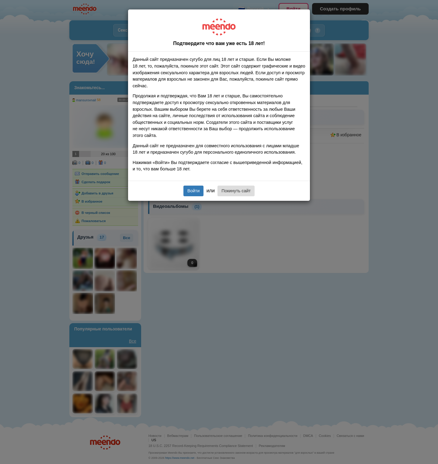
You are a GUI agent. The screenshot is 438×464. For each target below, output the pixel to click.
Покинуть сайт (236, 190)
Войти (193, 190)
